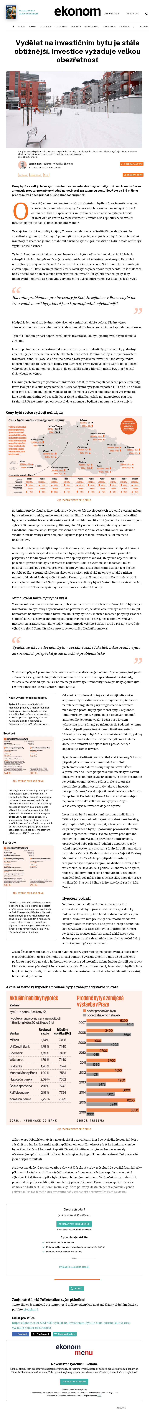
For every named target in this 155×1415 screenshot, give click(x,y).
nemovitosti (35, 175)
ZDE (99, 1396)
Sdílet (78, 1288)
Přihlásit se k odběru (74, 1382)
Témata (32, 27)
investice (23, 175)
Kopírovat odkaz (66, 1334)
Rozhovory (45, 27)
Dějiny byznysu (91, 27)
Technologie (61, 27)
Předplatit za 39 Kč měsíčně (74, 1224)
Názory (21, 27)
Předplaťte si (112, 14)
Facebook (22, 1334)
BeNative (144, 27)
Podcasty (76, 27)
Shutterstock (30, 157)
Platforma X (42, 1334)
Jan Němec (35, 163)
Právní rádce (109, 27)
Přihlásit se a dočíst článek (74, 1266)
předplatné (30, 1309)
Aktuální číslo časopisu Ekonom (22, 12)
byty (46, 175)
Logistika (124, 27)
